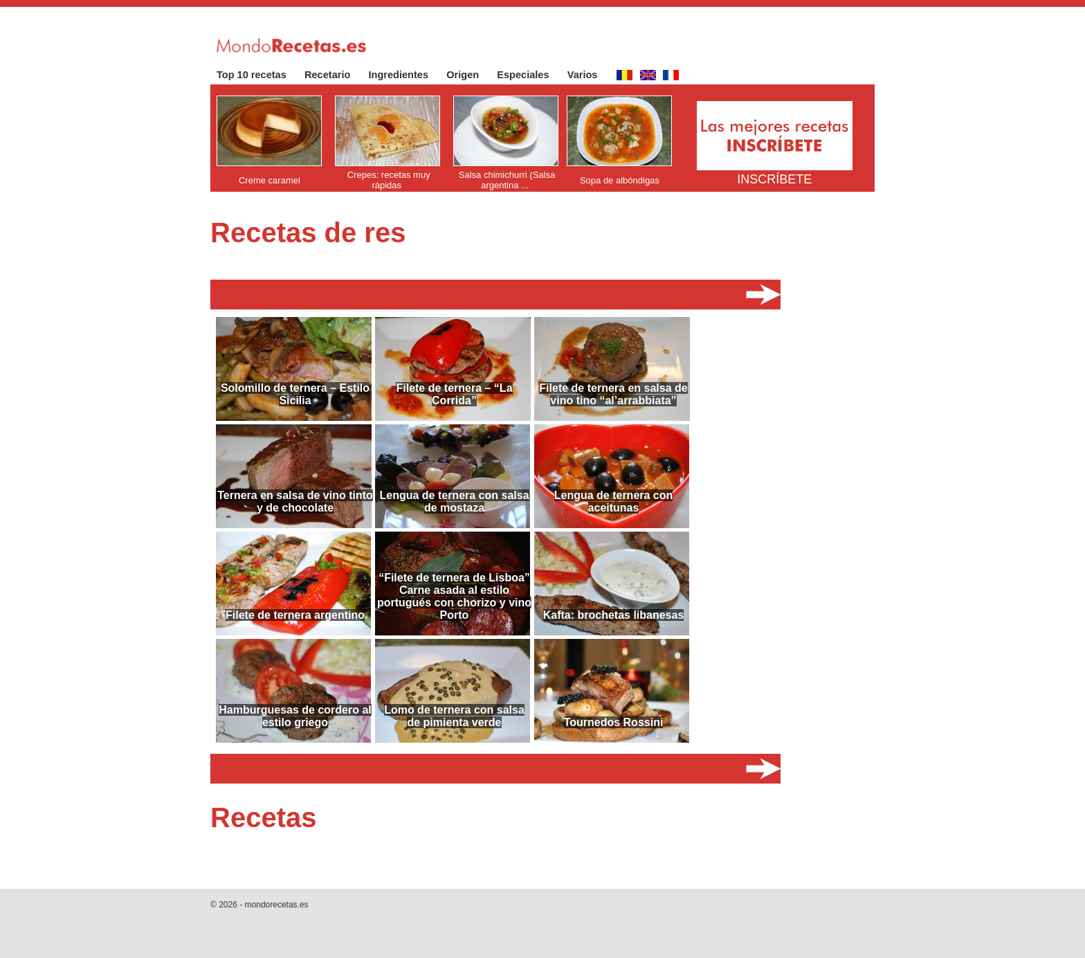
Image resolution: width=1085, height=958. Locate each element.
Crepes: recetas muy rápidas (388, 180)
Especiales (530, 74)
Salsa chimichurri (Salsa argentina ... (507, 180)
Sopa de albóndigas (619, 180)
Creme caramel (269, 180)
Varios (589, 74)
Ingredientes (406, 74)
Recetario (334, 74)
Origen (469, 74)
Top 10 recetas (258, 74)
